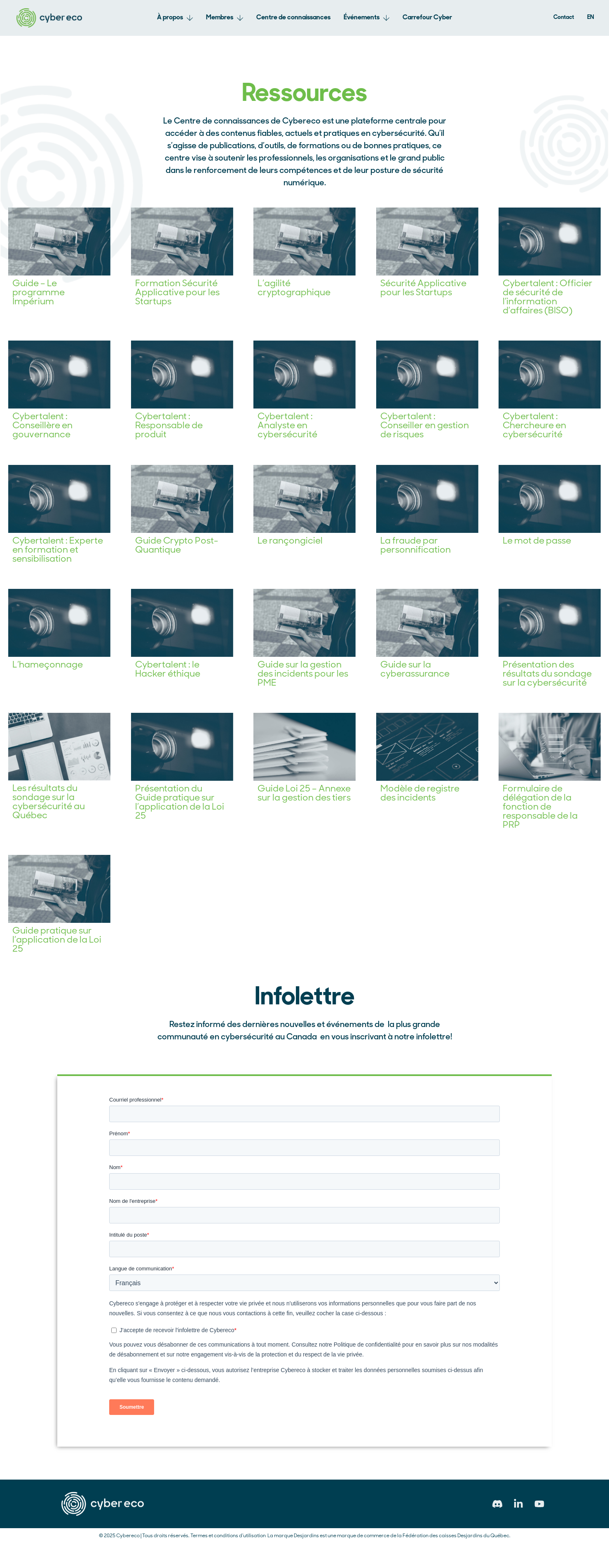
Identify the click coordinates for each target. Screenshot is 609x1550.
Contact (563, 17)
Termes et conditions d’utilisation (228, 1536)
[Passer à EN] (591, 17)
